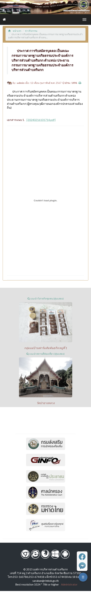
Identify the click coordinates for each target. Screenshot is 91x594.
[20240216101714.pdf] (41, 119)
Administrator (68, 584)
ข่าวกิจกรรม (31, 30)
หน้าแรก (14, 30)
